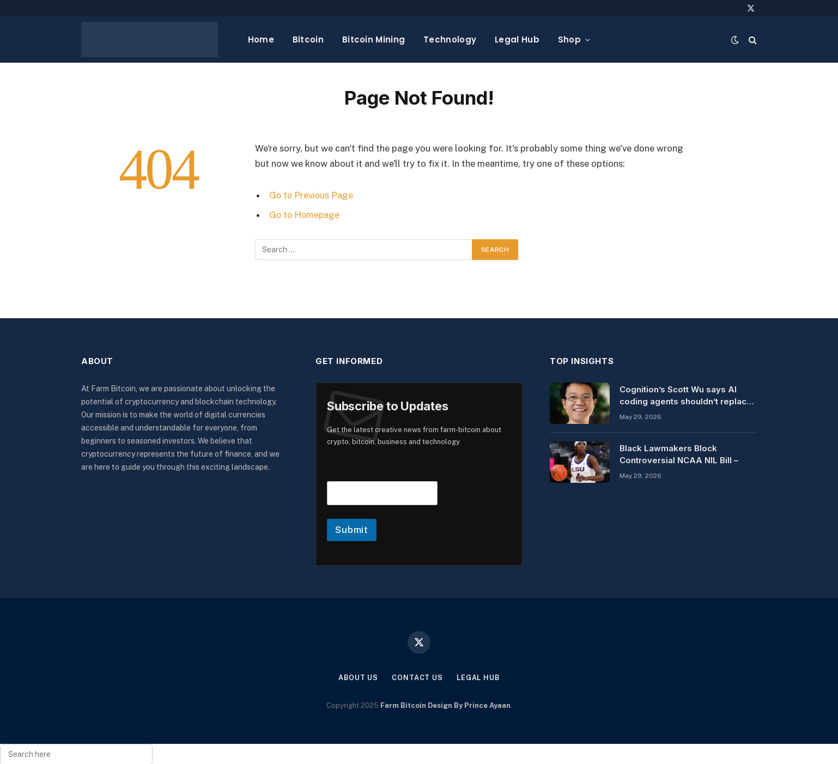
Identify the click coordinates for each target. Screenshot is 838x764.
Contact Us (417, 678)
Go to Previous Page (312, 195)
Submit (351, 529)
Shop (569, 39)
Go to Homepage (305, 214)
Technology (449, 39)
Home (261, 39)
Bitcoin (308, 39)
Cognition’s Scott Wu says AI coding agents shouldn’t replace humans (686, 395)
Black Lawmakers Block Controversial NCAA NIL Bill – (679, 454)
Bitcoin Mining (373, 39)
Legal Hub (517, 39)
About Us (358, 678)
